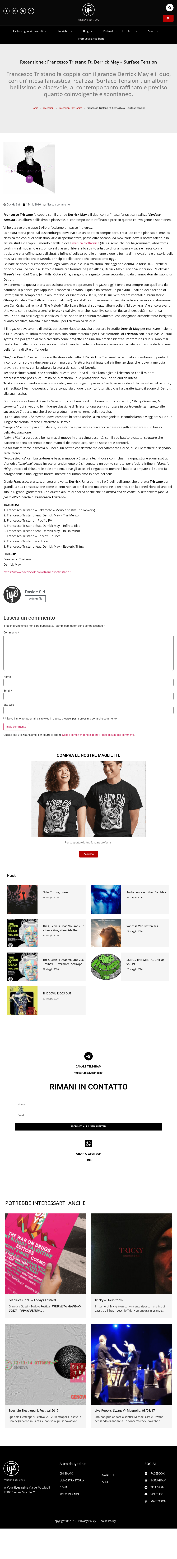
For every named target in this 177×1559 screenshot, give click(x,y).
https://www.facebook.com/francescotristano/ (37, 572)
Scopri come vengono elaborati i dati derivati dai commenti (98, 734)
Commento (11, 632)
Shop (153, 31)
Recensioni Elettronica (70, 108)
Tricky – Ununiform (109, 1300)
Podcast (110, 31)
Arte (133, 31)
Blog (88, 31)
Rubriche (65, 31)
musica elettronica (85, 243)
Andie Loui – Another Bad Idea (146, 892)
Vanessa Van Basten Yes (142, 926)
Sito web (8, 704)
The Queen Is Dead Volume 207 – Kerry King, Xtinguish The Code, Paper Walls (63, 930)
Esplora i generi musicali (30, 31)
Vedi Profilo (35, 598)
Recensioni (48, 108)
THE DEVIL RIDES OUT (57, 993)
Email (7, 690)
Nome (8, 677)
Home (35, 108)
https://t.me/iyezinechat (88, 1072)
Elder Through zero (55, 892)
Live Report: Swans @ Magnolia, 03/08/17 (125, 1410)
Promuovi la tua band (91, 38)
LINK (89, 1160)
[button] (170, 7)
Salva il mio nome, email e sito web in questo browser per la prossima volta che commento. (61, 718)
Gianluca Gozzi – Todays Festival (32, 1300)
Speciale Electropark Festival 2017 (33, 1410)
